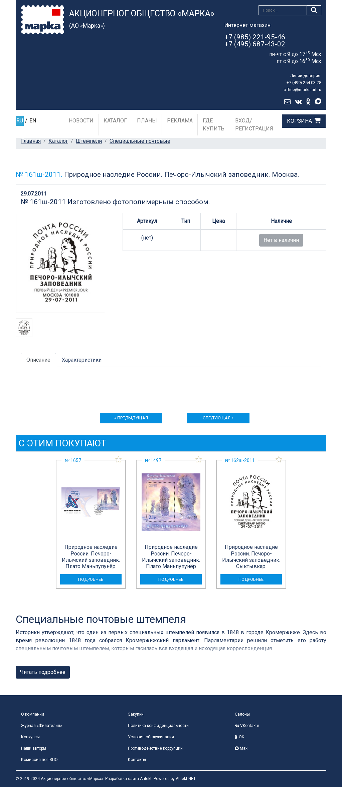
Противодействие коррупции (155, 748)
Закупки (136, 714)
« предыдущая (131, 417)
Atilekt (146, 778)
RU (19, 120)
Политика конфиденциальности (158, 725)
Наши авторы (33, 748)
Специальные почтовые (140, 141)
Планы (147, 120)
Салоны (242, 714)
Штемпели (89, 141)
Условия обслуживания (151, 737)
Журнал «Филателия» (41, 725)
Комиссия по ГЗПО (39, 759)
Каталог (115, 120)
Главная (31, 141)
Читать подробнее (42, 672)
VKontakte (247, 725)
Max (241, 748)
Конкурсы (30, 737)
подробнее (90, 579)
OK (239, 737)
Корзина (299, 121)
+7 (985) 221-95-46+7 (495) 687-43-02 (254, 40)
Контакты (137, 759)
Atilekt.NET (186, 778)
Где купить (213, 124)
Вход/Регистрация (254, 124)
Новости (81, 120)
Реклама (180, 120)
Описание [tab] (38, 360)
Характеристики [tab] (82, 360)
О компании (32, 714)
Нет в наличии (281, 240)
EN (32, 120)
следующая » (218, 417)
